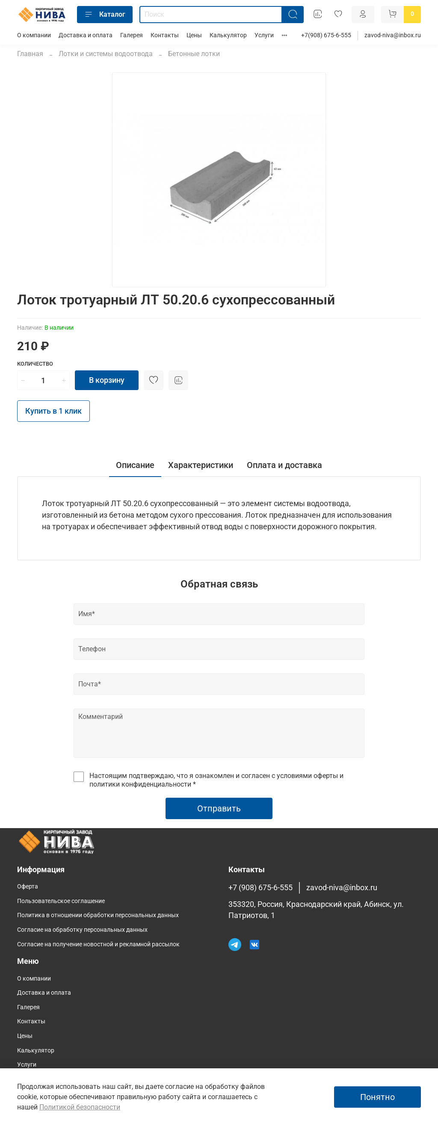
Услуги (264, 35)
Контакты (165, 35)
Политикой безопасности (79, 1107)
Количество (35, 364)
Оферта (27, 886)
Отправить (219, 808)
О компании (34, 35)
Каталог (104, 14)
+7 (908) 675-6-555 (260, 887)
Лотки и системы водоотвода (106, 54)
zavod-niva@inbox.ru (392, 35)
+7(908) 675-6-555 (326, 35)
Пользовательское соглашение (61, 901)
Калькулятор (228, 35)
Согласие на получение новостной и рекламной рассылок (98, 944)
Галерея (131, 35)
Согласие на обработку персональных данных (82, 929)
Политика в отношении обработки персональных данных (98, 915)
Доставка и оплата (85, 35)
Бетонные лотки (194, 54)
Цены (194, 35)
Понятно (377, 1097)
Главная (30, 54)
